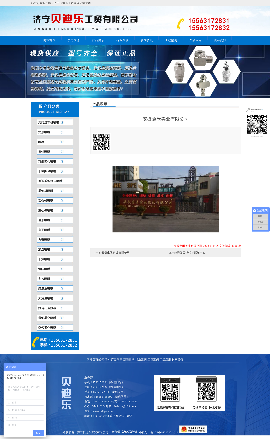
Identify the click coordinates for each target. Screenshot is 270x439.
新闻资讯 (147, 40)
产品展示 (98, 40)
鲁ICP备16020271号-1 (164, 432)
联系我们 (220, 40)
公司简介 (74, 40)
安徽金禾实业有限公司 (115, 252)
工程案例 (171, 40)
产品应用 (195, 40)
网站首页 (49, 40)
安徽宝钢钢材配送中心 (191, 252)
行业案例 (122, 40)
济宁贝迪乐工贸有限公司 (92, 432)
